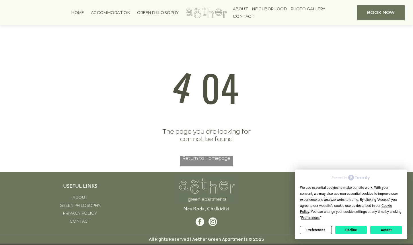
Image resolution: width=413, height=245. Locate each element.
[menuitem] (77, 12)
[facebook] (200, 222)
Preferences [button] (310, 218)
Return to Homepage (206, 158)
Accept (386, 230)
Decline (351, 230)
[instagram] (213, 222)
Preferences (316, 230)
